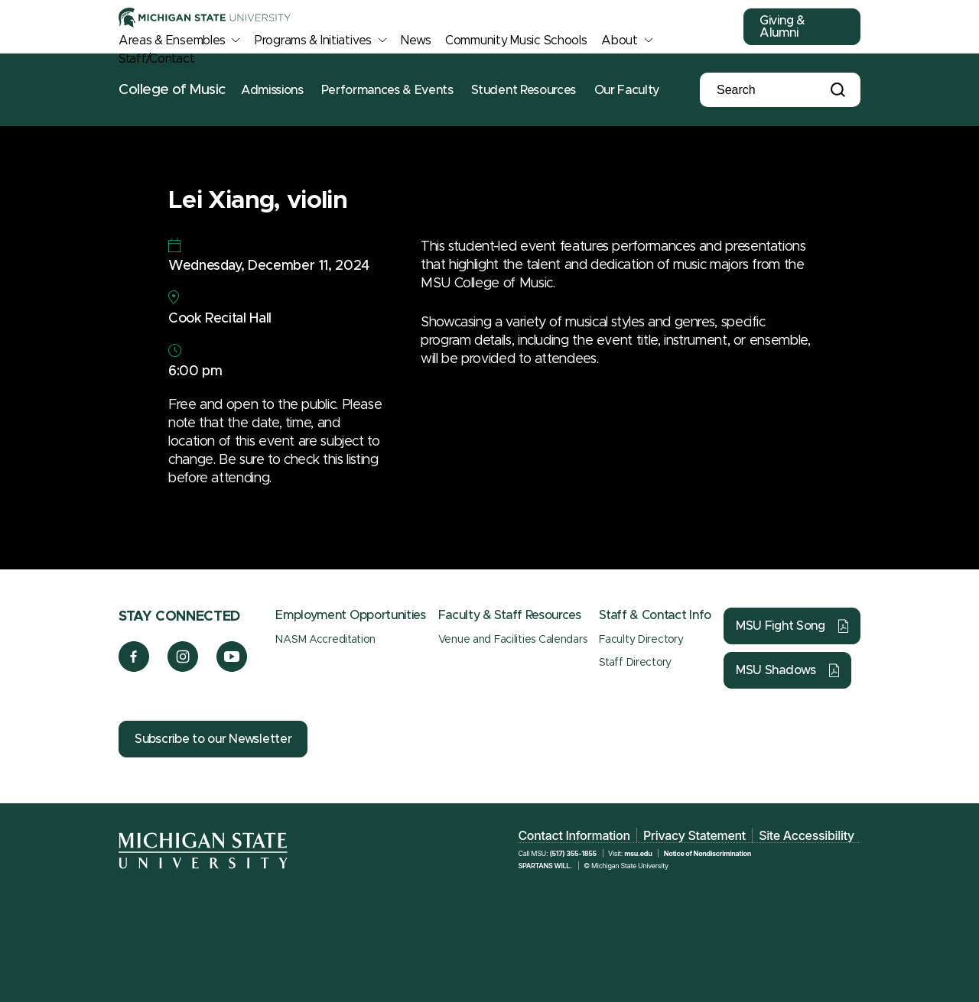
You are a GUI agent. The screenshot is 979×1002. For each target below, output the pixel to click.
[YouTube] (232, 668)
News (416, 40)
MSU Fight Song (780, 626)
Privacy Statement (694, 835)
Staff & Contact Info (655, 615)
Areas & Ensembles (172, 40)
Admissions (272, 90)
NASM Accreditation (325, 639)
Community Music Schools (516, 40)
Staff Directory (635, 662)
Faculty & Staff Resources (509, 615)
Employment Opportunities (350, 615)
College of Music (172, 90)
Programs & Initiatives (313, 40)
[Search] (768, 90)
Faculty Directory (641, 639)
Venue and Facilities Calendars (512, 639)
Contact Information (573, 835)
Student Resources (523, 90)
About (619, 40)
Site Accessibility (806, 835)
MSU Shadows (776, 670)
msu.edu (638, 853)
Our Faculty (626, 90)
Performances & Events (387, 90)
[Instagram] (183, 668)
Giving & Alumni (782, 27)
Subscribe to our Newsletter (213, 739)
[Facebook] (134, 668)
